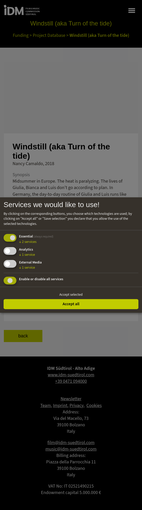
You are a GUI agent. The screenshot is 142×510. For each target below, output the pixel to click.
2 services (27, 242)
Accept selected (71, 294)
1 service (27, 254)
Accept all (71, 304)
